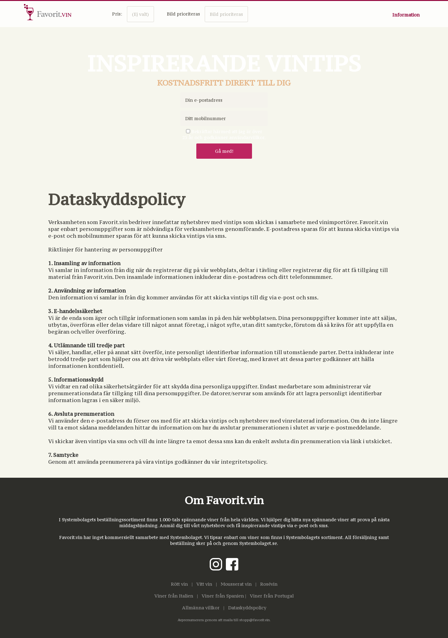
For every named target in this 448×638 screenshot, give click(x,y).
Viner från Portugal (272, 596)
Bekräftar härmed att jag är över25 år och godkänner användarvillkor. (224, 134)
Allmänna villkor (201, 608)
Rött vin (179, 584)
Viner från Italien (173, 596)
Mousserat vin (236, 584)
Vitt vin (204, 584)
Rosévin (269, 584)
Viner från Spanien (223, 596)
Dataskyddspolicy (247, 608)
